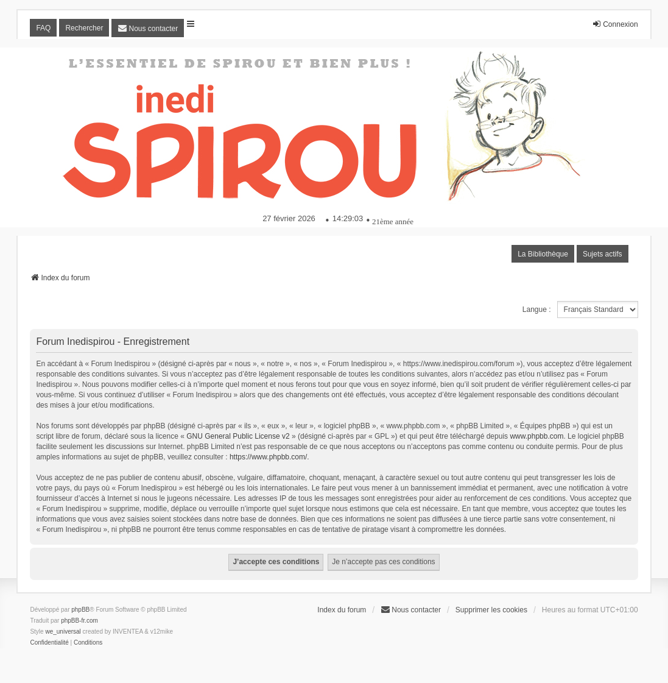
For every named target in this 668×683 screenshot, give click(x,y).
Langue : (536, 309)
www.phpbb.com (536, 436)
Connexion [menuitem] (615, 24)
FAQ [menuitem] (43, 28)
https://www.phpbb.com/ (268, 457)
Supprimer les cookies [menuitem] (491, 610)
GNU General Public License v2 (237, 436)
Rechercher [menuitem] (84, 28)
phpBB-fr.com (79, 620)
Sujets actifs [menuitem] (602, 254)
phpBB (80, 609)
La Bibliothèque (543, 254)
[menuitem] (147, 28)
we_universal (62, 631)
